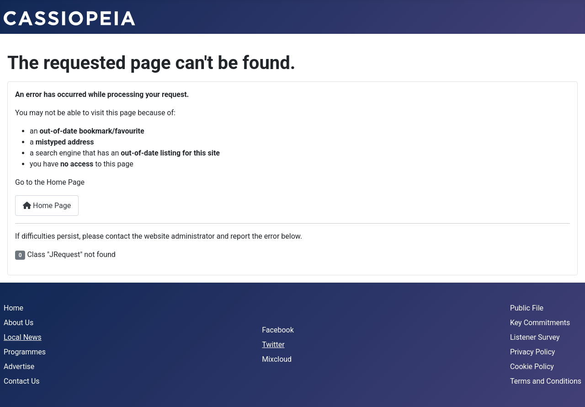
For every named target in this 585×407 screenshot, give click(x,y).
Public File (526, 308)
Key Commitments (540, 322)
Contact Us (22, 381)
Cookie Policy (532, 366)
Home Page (47, 205)
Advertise (19, 366)
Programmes (25, 352)
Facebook (277, 330)
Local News (23, 337)
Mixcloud (277, 359)
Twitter (273, 344)
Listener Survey (535, 337)
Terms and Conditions (545, 381)
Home (13, 308)
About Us (18, 322)
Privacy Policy (532, 352)
